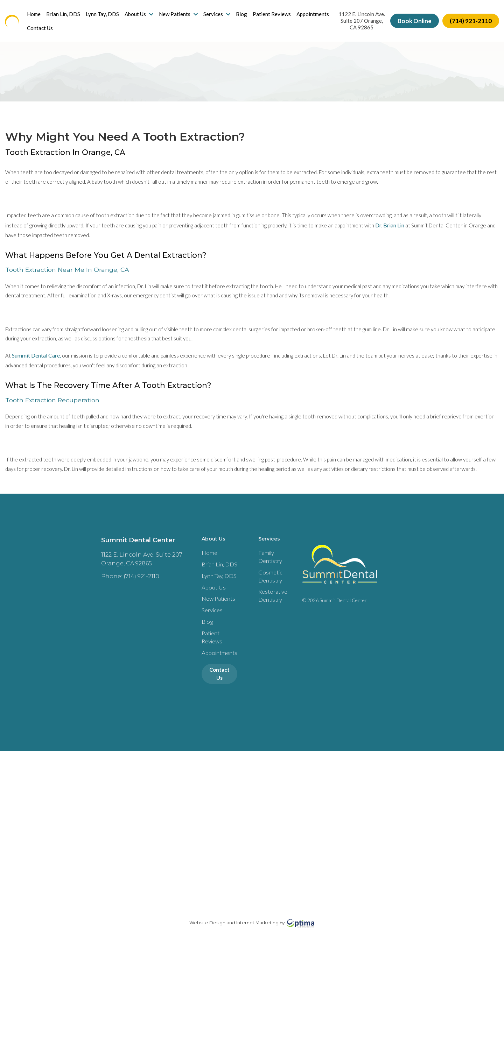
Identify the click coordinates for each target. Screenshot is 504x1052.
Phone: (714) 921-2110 (125, 640)
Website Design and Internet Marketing (234, 1019)
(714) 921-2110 (465, 24)
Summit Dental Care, (36, 388)
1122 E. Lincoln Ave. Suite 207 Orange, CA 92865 (358, 24)
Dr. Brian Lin (403, 238)
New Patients (183, 17)
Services (222, 17)
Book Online (409, 24)
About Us (144, 17)
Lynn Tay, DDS (108, 17)
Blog (247, 17)
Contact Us (84, 31)
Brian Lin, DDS (69, 17)
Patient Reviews (277, 17)
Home (39, 17)
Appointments (49, 31)
